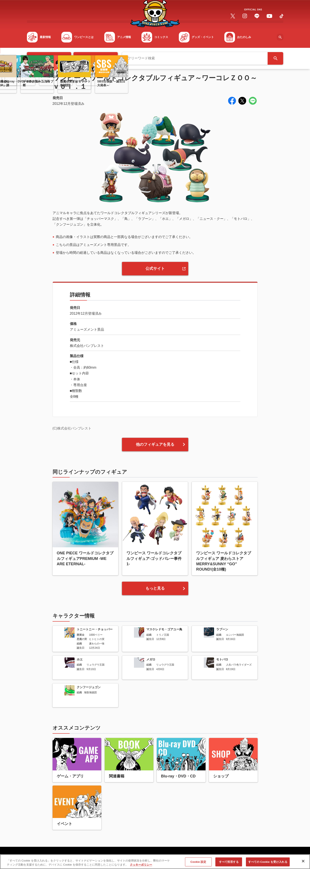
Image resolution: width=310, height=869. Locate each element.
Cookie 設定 (198, 863)
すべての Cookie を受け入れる (267, 863)
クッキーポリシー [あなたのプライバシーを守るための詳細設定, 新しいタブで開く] (141, 866)
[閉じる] (303, 863)
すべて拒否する (229, 863)
